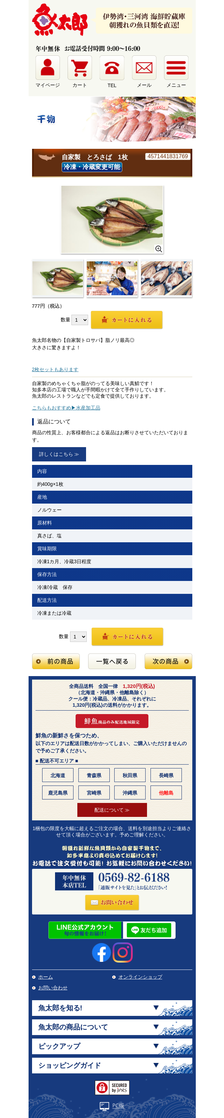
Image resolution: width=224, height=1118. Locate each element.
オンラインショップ (140, 977)
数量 (65, 319)
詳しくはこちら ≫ (59, 454)
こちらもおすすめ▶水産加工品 (66, 408)
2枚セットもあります (55, 369)
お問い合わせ (53, 987)
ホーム (45, 977)
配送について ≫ (112, 810)
